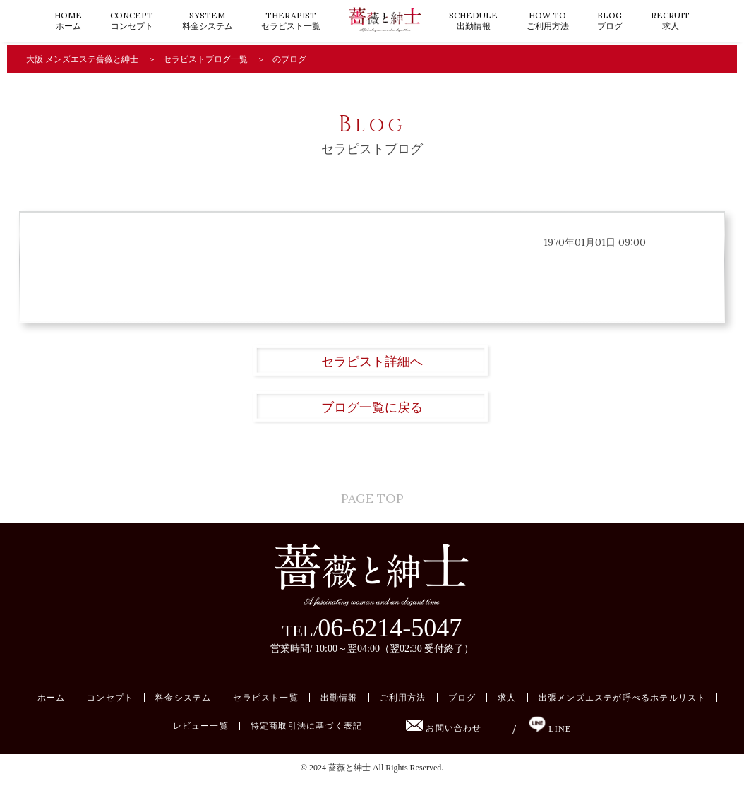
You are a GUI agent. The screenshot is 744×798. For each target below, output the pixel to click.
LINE (550, 744)
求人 (670, 20)
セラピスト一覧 (290, 20)
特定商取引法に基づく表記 (306, 741)
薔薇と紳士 (349, 783)
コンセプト (131, 20)
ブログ (610, 20)
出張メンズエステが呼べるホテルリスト (623, 713)
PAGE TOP (372, 501)
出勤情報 (473, 20)
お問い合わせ (443, 744)
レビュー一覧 (201, 741)
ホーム (68, 20)
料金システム (207, 20)
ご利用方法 (548, 20)
